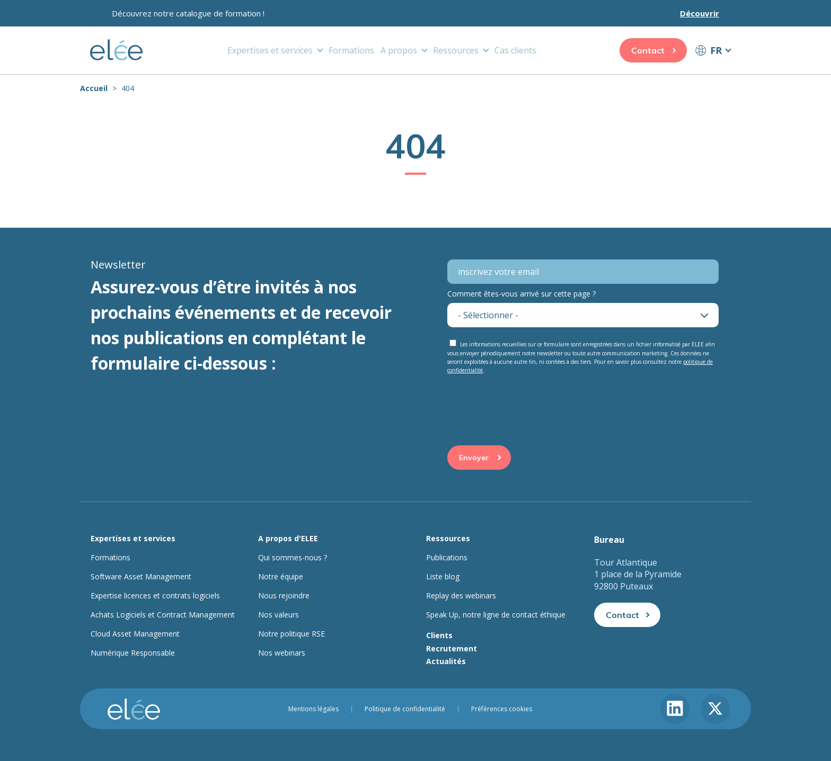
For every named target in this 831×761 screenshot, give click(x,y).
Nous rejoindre (284, 595)
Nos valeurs (278, 615)
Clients (439, 635)
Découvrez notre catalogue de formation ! (188, 13)
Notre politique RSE (291, 634)
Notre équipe (280, 576)
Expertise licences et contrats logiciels (155, 595)
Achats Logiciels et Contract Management (163, 615)
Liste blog (442, 576)
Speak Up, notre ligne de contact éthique (495, 615)
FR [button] (716, 50)
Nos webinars (281, 653)
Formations (351, 50)
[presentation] (527, 399)
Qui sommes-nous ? (292, 557)
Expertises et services (270, 50)
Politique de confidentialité (405, 709)
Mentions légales (313, 709)
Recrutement (451, 648)
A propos (399, 50)
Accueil (94, 88)
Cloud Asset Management (135, 634)
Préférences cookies (501, 709)
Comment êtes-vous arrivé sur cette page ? (521, 294)
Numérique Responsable (133, 653)
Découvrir (699, 13)
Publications (446, 557)
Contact (648, 50)
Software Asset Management (141, 576)
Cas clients (515, 50)
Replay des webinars (461, 595)
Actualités (446, 661)
